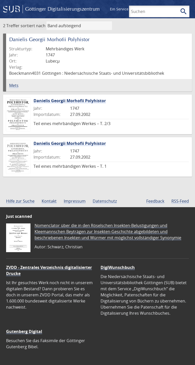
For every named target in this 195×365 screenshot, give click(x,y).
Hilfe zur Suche (20, 201)
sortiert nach (33, 25)
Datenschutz (105, 201)
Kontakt (49, 201)
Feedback (155, 201)
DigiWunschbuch (118, 267)
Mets (14, 85)
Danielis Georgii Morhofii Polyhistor (70, 100)
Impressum (75, 201)
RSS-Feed (180, 201)
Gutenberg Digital (24, 331)
